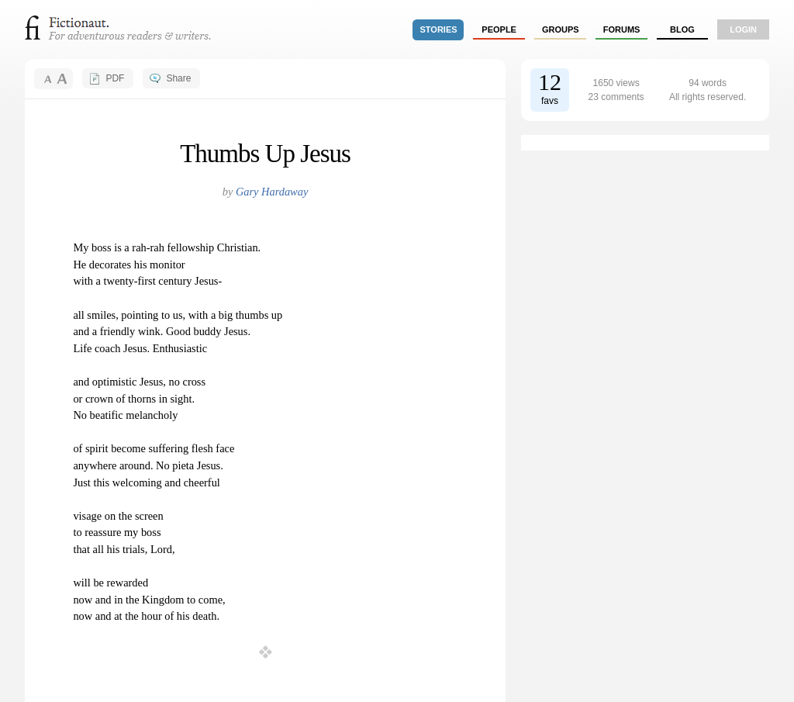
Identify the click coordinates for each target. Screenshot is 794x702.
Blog (682, 29)
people (499, 29)
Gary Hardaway (272, 191)
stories (438, 29)
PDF (114, 78)
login (743, 29)
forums (621, 29)
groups (560, 29)
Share (178, 78)
